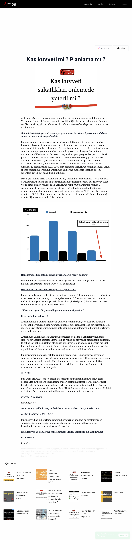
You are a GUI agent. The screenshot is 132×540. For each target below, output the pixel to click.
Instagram (124, 4)
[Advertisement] (66, 26)
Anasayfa (88, 4)
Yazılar (100, 4)
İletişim (112, 4)
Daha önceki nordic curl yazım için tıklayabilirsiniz (48, 289)
